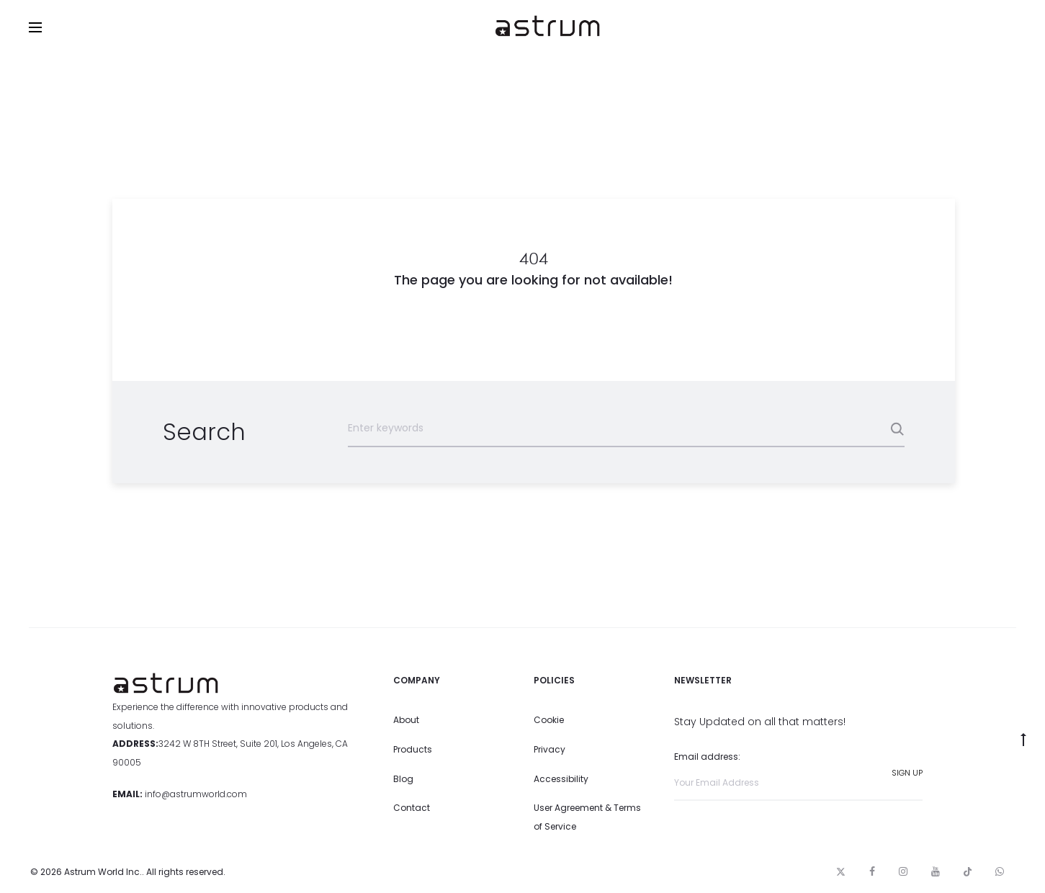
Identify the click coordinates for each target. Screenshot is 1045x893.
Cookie (549, 720)
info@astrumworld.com (196, 794)
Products (412, 749)
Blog (403, 779)
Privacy (549, 749)
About (406, 720)
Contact (411, 808)
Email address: (798, 775)
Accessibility (561, 779)
